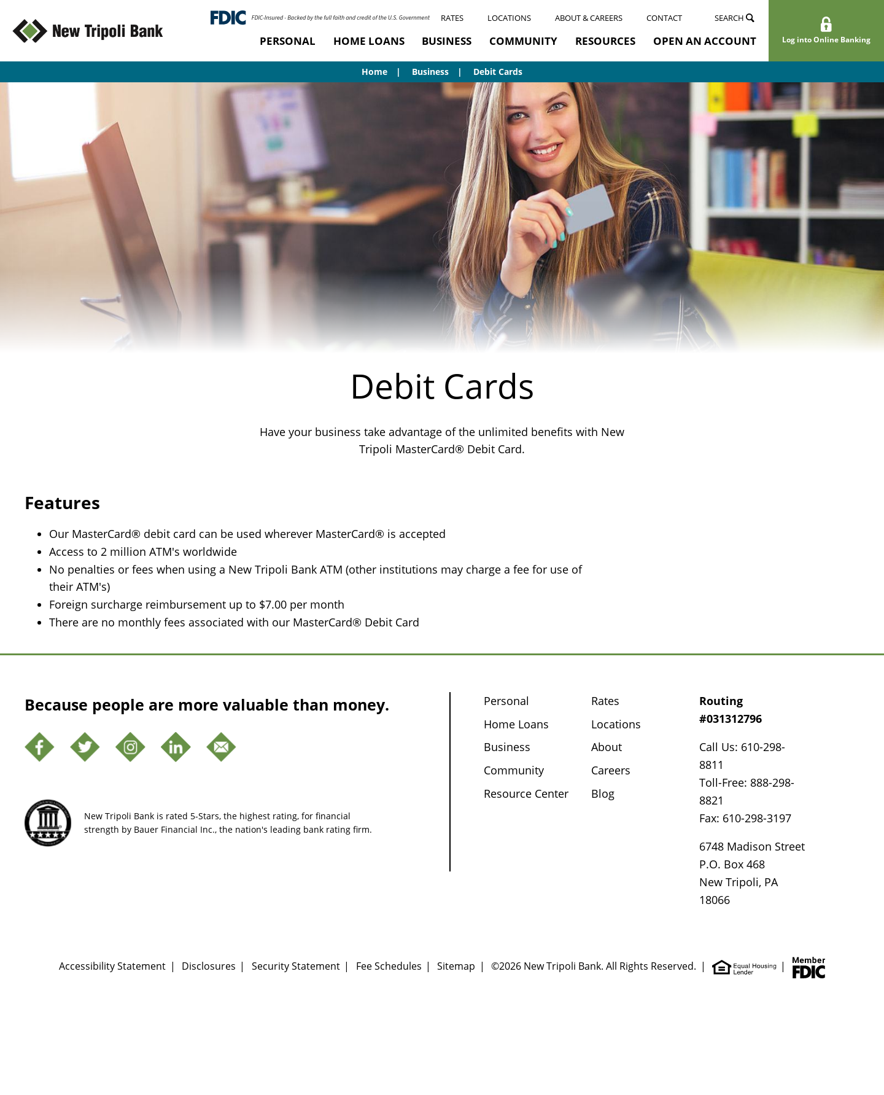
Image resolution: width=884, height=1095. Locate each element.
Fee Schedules (389, 966)
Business (446, 41)
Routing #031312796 (730, 709)
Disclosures (209, 966)
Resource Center (526, 793)
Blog (603, 793)
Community (523, 41)
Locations (509, 17)
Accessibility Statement (112, 966)
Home (374, 71)
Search (734, 17)
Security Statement (296, 966)
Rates (452, 17)
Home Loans (369, 41)
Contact (664, 17)
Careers (610, 770)
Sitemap (456, 966)
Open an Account (704, 41)
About (606, 746)
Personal (288, 41)
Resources (605, 41)
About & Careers (588, 17)
